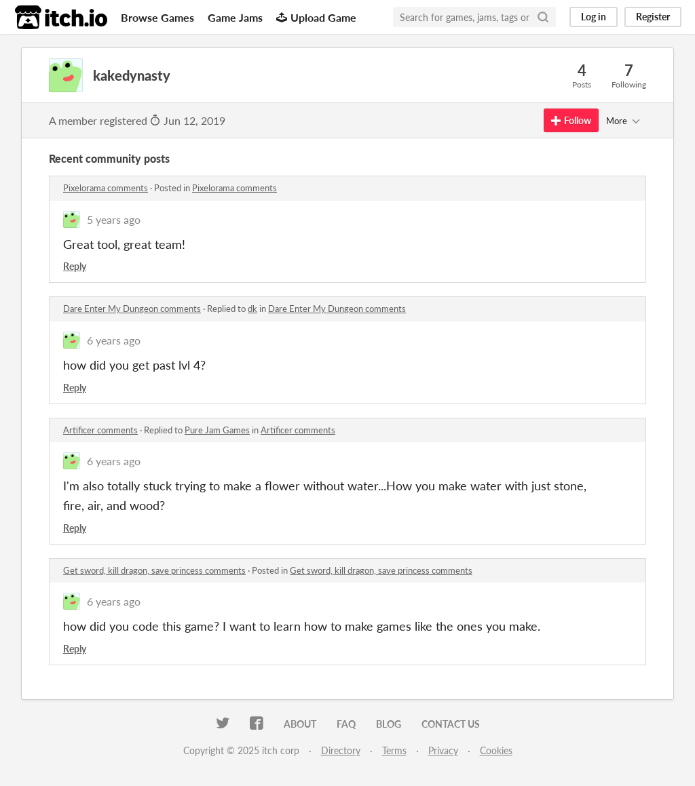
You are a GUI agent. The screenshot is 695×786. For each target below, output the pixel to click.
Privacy (443, 750)
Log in (593, 16)
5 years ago (113, 219)
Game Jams (235, 17)
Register (653, 16)
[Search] (543, 17)
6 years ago (113, 340)
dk (252, 308)
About (300, 724)
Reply (74, 266)
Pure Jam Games (217, 430)
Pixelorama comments (105, 187)
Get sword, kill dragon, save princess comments (154, 570)
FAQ (346, 724)
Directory (340, 750)
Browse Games (157, 17)
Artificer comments (100, 430)
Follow (571, 120)
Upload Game (316, 17)
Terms (394, 750)
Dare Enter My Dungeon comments (132, 308)
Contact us (450, 724)
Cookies (496, 750)
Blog (388, 724)
